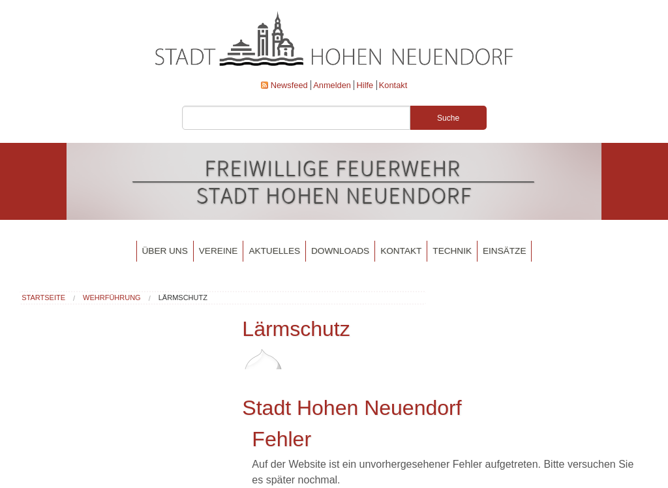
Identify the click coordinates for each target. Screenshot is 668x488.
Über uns (165, 251)
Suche (448, 118)
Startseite (43, 297)
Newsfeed (289, 85)
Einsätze (504, 251)
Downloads (340, 251)
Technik (452, 251)
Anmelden (332, 85)
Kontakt (393, 85)
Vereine (218, 251)
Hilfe (365, 85)
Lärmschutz (183, 297)
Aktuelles (274, 251)
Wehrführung (112, 297)
